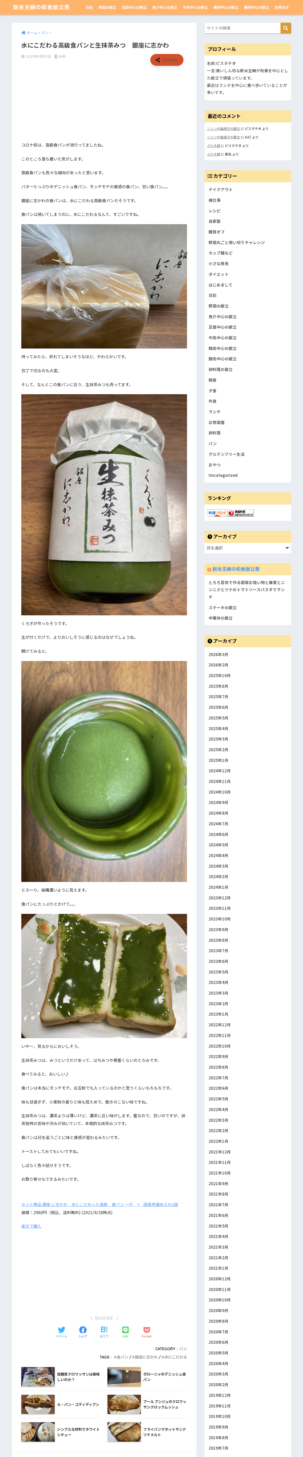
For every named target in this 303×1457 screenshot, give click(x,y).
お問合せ (282, 7)
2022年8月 (218, 1067)
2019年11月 (220, 1406)
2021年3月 (218, 1247)
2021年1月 (218, 1268)
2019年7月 (218, 1448)
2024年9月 (218, 802)
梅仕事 (215, 200)
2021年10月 (220, 1173)
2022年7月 (218, 1078)
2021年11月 (220, 1162)
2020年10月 (220, 1300)
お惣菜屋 (217, 422)
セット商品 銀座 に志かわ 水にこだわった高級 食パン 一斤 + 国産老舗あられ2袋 (99, 1204)
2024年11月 (220, 781)
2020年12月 (220, 1279)
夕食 (213, 390)
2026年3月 (218, 654)
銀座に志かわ (146, 1357)
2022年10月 (220, 1046)
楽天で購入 (31, 1226)
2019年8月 (218, 1437)
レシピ (215, 211)
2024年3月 (218, 866)
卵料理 (215, 433)
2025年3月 (218, 739)
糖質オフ (217, 232)
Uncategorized (223, 475)
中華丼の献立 (221, 618)
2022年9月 (218, 1056)
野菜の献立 (107, 7)
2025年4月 (218, 728)
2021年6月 (218, 1215)
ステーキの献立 (223, 607)
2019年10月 (220, 1416)
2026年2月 (218, 665)
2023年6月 (218, 961)
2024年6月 (218, 834)
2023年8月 (218, 940)
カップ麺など (221, 253)
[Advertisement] (104, 104)
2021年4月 (218, 1236)
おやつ (215, 465)
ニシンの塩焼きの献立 (223, 128)
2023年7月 (218, 951)
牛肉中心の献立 (195, 7)
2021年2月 (218, 1257)
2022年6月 (218, 1088)
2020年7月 (218, 1332)
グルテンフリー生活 (227, 454)
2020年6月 (218, 1342)
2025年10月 (220, 675)
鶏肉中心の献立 (226, 7)
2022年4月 (218, 1109)
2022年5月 (218, 1099)
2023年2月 (218, 1003)
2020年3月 (218, 1374)
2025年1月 (218, 760)
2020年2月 (218, 1384)
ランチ (215, 412)
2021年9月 (218, 1183)
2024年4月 (218, 855)
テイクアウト (221, 189)
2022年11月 (220, 1035)
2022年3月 (218, 1120)
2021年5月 (218, 1226)
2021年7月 (218, 1204)
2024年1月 (218, 887)
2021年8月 (218, 1194)
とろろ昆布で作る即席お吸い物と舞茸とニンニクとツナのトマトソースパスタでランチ (247, 590)
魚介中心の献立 (164, 7)
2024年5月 (218, 845)
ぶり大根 (213, 145)
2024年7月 (218, 824)
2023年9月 (218, 929)
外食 (213, 401)
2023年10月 (220, 919)
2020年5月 (218, 1353)
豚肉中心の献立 (256, 7)
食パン (122, 1357)
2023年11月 (220, 908)
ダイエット (219, 274)
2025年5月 (218, 718)
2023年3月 (218, 993)
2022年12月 (220, 1025)
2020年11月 (220, 1289)
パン (183, 1348)
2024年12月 (220, 771)
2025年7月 (218, 697)
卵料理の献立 (221, 369)
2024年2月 (218, 877)
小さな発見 (219, 263)
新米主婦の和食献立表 (41, 7)
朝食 (213, 380)
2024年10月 (220, 792)
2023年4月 (218, 982)
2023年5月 (218, 972)
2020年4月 (218, 1363)
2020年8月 (218, 1321)
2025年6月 (218, 707)
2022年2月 (218, 1131)
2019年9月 (218, 1427)
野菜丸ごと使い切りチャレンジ (237, 242)
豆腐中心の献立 (134, 7)
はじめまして (220, 285)
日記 (89, 7)
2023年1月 (218, 1014)
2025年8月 (218, 686)
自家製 (215, 221)
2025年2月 (218, 749)
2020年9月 (218, 1310)
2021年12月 (220, 1152)
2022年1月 (218, 1141)
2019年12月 (220, 1395)
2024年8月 (218, 813)
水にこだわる (175, 1357)
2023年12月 (220, 898)
